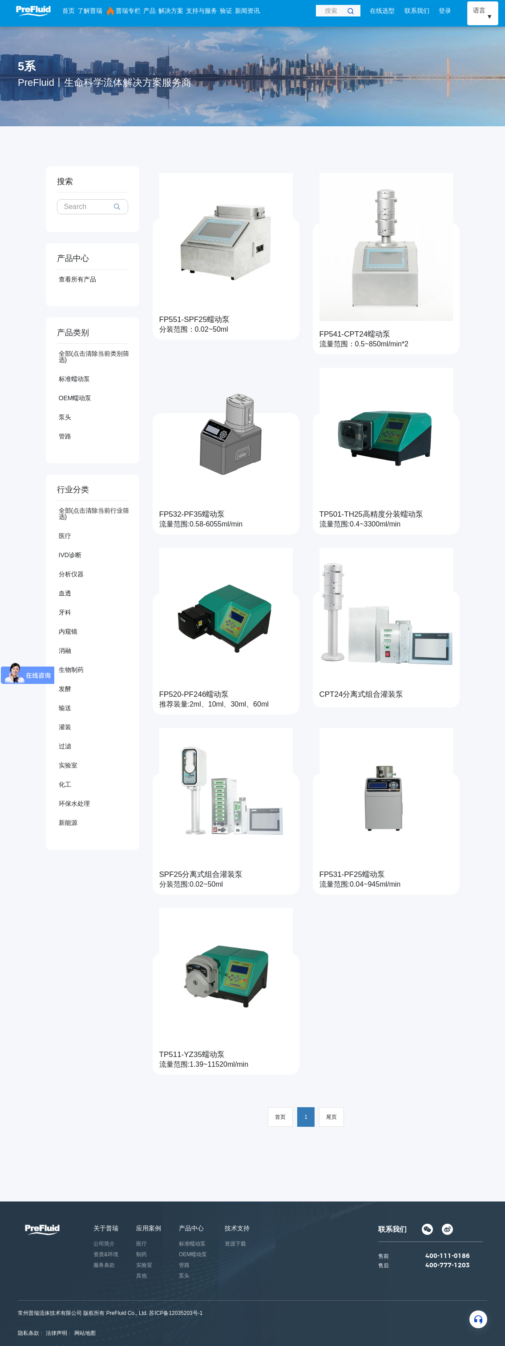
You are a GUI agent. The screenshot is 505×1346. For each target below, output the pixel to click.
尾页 (331, 1117)
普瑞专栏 (123, 11)
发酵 (65, 689)
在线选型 (382, 10)
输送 (65, 708)
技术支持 (237, 1228)
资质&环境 (105, 1254)
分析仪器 (71, 574)
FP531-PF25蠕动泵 (352, 874)
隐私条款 (28, 1333)
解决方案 (170, 10)
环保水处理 (74, 803)
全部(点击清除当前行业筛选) (94, 513)
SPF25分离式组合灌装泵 (201, 874)
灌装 (65, 727)
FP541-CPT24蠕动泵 (355, 334)
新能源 (68, 823)
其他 (141, 1276)
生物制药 (71, 670)
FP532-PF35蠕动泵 (192, 514)
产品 (149, 10)
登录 (445, 10)
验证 (226, 10)
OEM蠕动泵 (75, 398)
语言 (479, 10)
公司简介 (104, 1244)
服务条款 (104, 1265)
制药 (141, 1254)
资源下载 (235, 1244)
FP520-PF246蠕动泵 (194, 694)
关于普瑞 (105, 1228)
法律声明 (56, 1333)
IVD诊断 (70, 555)
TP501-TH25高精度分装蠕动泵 (371, 514)
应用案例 (148, 1228)
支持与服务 (201, 10)
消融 (65, 650)
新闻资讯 (247, 10)
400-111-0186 (447, 1256)
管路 (65, 436)
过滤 (65, 746)
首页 (68, 10)
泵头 (65, 417)
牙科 (65, 612)
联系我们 (416, 10)
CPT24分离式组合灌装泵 (361, 694)
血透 (65, 593)
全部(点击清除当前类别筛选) (94, 356)
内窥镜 (68, 631)
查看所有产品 (77, 279)
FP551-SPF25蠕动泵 (194, 319)
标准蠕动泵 (74, 379)
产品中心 (191, 1228)
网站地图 (85, 1333)
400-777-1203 (447, 1265)
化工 (65, 784)
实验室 (68, 765)
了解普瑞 (89, 10)
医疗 (65, 536)
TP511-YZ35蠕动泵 (192, 1054)
